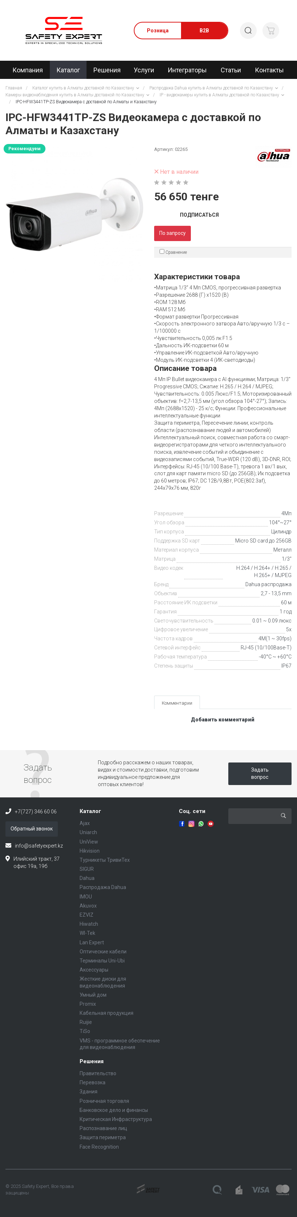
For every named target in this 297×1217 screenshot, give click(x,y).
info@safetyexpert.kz (39, 846)
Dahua (87, 878)
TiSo (85, 1031)
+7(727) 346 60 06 (36, 811)
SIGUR (87, 869)
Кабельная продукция (106, 1013)
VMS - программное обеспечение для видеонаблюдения (120, 1044)
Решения (92, 1061)
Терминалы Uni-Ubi (102, 961)
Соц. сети (192, 811)
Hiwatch (89, 924)
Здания (88, 1091)
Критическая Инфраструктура (116, 1119)
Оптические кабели (103, 951)
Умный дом (93, 995)
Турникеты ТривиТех (105, 860)
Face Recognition (99, 1147)
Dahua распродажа (268, 584)
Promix (88, 1004)
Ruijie (86, 1022)
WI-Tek (87, 933)
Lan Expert (92, 942)
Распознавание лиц (103, 1128)
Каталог (90, 811)
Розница (158, 30)
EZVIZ (86, 915)
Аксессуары (94, 970)
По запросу (172, 233)
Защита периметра (103, 1137)
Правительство (98, 1073)
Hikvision (90, 851)
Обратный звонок (32, 829)
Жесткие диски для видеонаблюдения (103, 982)
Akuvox (88, 906)
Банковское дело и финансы (114, 1110)
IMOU (86, 897)
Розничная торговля (104, 1101)
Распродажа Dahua (103, 887)
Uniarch (88, 832)
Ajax (85, 823)
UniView (89, 842)
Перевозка (92, 1082)
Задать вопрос (260, 773)
